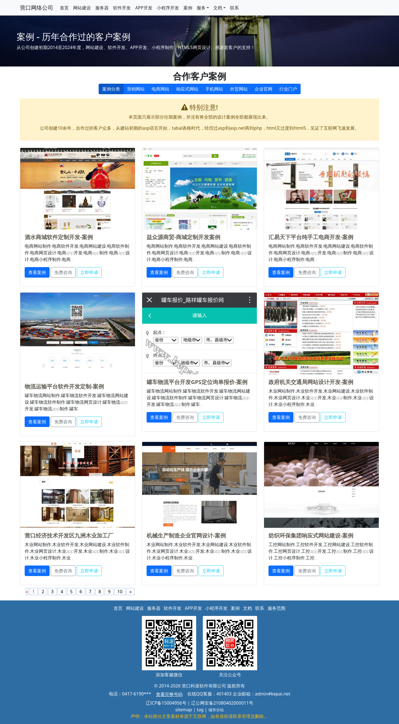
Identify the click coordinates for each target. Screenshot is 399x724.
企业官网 (263, 89)
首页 (64, 8)
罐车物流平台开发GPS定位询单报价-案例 (197, 382)
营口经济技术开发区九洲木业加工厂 (69, 535)
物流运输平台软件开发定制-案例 (64, 386)
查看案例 (37, 272)
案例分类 (111, 89)
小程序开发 (168, 8)
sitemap (183, 710)
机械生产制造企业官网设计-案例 (186, 535)
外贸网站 (239, 89)
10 (119, 592)
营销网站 (136, 89)
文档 (247, 608)
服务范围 (276, 608)
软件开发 (122, 8)
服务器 (102, 8)
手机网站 (214, 89)
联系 (234, 8)
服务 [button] (201, 8)
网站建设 (82, 8)
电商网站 (160, 89)
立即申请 (89, 272)
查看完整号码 (169, 694)
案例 (187, 8)
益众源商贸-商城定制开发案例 (183, 237)
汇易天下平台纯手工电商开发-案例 (310, 237)
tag (200, 710)
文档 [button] (217, 8)
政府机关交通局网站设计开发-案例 (310, 382)
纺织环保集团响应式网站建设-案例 (310, 535)
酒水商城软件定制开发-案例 (59, 237)
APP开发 (143, 8)
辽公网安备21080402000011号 (222, 703)
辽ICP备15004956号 (166, 703)
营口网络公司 (36, 7)
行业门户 (288, 89)
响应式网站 (187, 89)
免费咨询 (63, 272)
